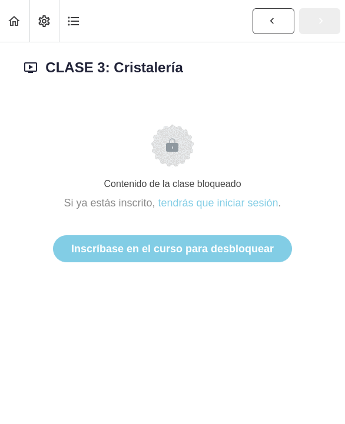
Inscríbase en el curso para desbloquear (172, 249)
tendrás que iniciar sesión (218, 203)
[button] (14, 21)
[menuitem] (44, 21)
